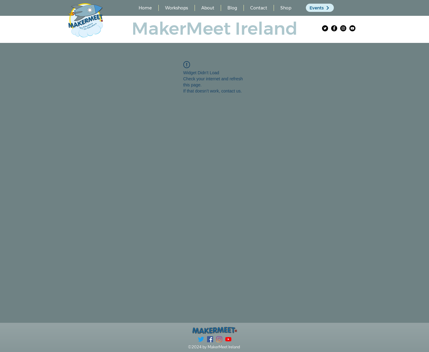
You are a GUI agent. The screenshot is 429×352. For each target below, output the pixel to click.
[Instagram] (343, 28)
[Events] (320, 8)
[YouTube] (352, 28)
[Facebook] (334, 28)
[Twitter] (325, 28)
